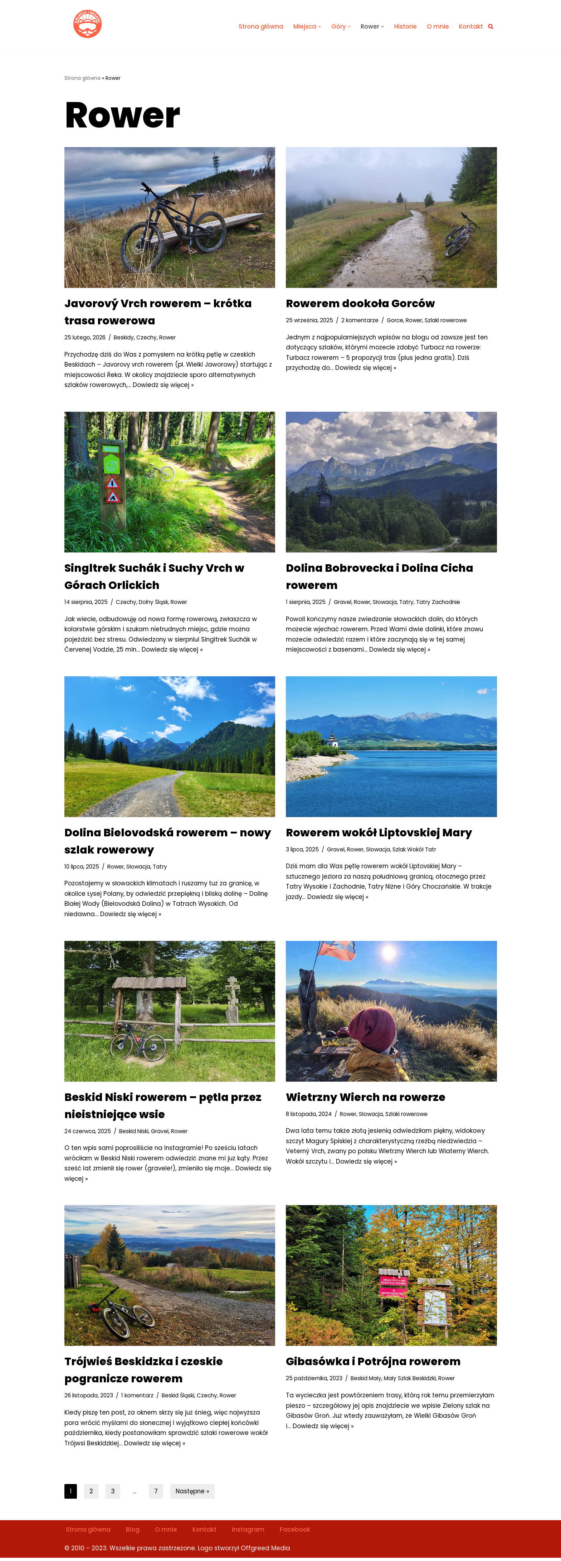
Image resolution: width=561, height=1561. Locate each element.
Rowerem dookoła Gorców (360, 303)
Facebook (297, 1532)
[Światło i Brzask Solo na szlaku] (88, 24)
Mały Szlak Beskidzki (410, 1380)
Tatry (407, 602)
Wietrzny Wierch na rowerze (365, 1099)
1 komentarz (137, 1398)
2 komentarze (360, 320)
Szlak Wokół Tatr (415, 850)
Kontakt (470, 26)
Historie (404, 26)
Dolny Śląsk (154, 602)
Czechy (146, 337)
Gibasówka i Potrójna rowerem (373, 1364)
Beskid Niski (134, 1133)
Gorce (395, 320)
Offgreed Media (265, 1551)
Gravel (342, 602)
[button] (317, 26)
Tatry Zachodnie (439, 602)
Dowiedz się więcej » (165, 385)
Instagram (250, 1532)
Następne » (193, 1494)
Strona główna (258, 26)
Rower (167, 337)
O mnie (437, 26)
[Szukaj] (490, 26)
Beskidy (124, 337)
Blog (134, 1532)
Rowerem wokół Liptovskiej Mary (379, 833)
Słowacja (385, 602)
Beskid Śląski (178, 1398)
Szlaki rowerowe (446, 320)
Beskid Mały (366, 1380)
